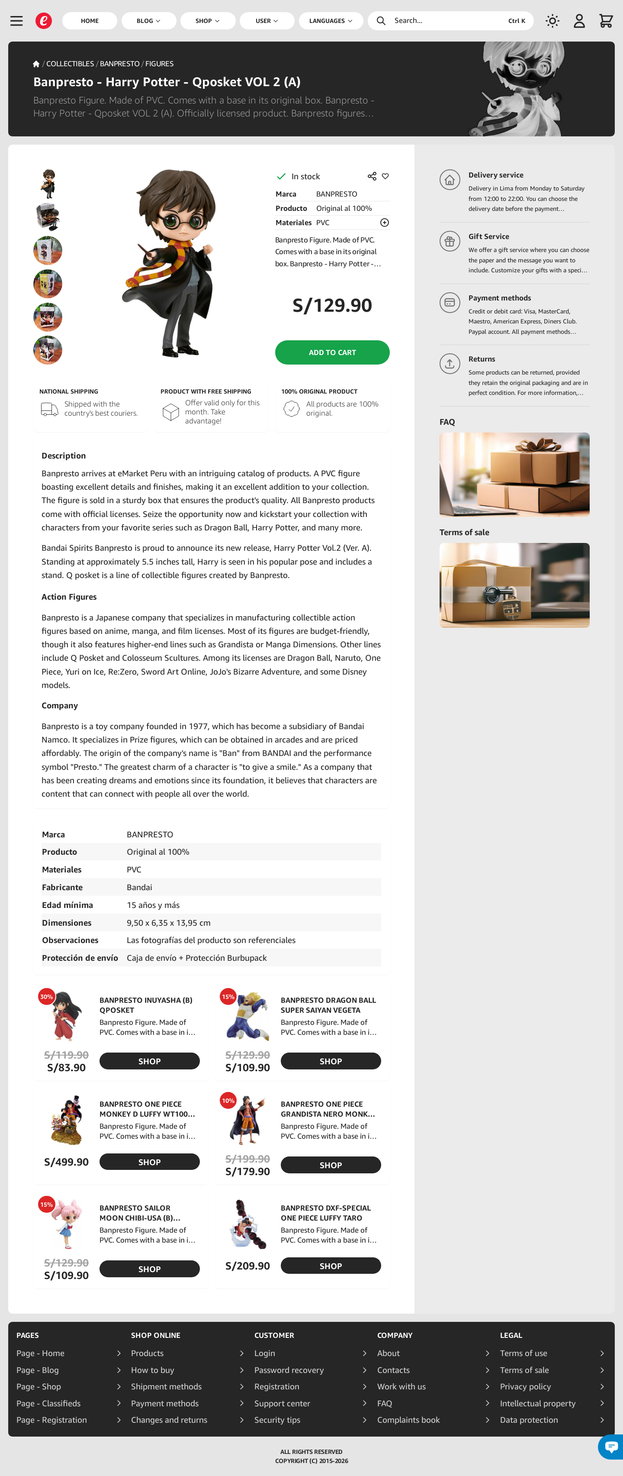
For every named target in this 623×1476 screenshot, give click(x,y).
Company (395, 1335)
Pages (27, 1335)
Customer (274, 1335)
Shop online (155, 1335)
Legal (511, 1335)
